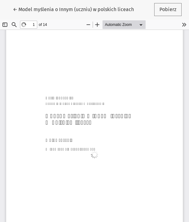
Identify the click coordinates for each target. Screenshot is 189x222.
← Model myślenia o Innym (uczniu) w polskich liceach (73, 9)
